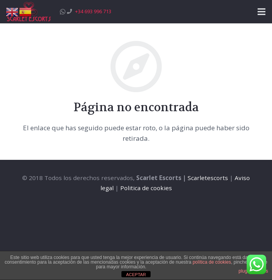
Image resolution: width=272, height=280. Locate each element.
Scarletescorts (208, 178)
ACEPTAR (136, 274)
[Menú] (261, 11)
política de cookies (212, 262)
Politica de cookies (146, 188)
